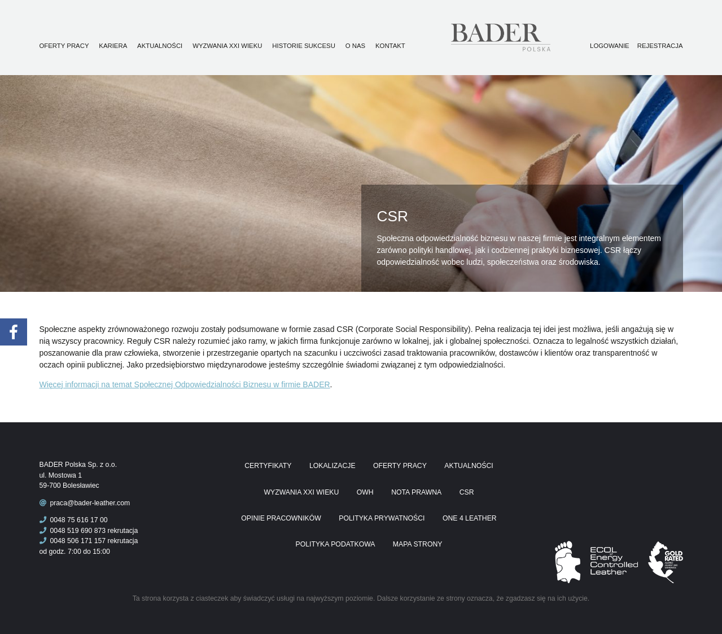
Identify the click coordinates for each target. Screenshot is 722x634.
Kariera (113, 45)
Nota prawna (416, 492)
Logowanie (609, 45)
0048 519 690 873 (73, 531)
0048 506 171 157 (73, 541)
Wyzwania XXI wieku (227, 45)
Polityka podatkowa (335, 544)
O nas (355, 45)
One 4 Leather (470, 518)
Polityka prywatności (382, 518)
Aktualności (159, 45)
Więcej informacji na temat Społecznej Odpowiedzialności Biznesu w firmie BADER (185, 384)
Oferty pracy (64, 45)
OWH (365, 492)
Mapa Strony (418, 544)
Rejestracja (660, 45)
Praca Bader (519, 37)
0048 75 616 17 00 (74, 520)
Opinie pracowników (281, 518)
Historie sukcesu (303, 45)
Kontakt (390, 45)
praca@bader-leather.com (90, 503)
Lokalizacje (332, 466)
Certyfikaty (267, 466)
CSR (467, 492)
